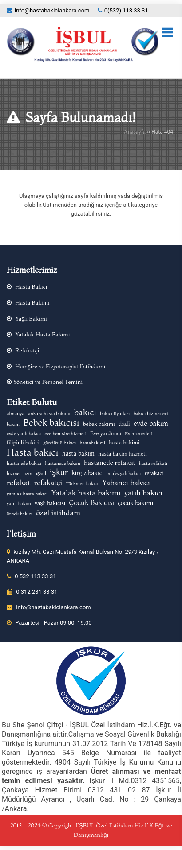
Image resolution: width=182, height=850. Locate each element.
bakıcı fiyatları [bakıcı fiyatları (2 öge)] (115, 414)
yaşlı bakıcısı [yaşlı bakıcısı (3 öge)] (50, 503)
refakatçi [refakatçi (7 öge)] (48, 482)
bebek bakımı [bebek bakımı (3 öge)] (99, 424)
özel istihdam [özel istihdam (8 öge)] (58, 512)
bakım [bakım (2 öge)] (13, 424)
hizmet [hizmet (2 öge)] (14, 473)
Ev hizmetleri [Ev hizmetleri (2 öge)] (138, 434)
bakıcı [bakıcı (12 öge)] (85, 412)
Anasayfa (135, 131)
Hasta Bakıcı (31, 286)
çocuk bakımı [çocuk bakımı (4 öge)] (135, 502)
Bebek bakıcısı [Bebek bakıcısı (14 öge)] (51, 422)
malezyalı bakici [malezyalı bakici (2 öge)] (124, 473)
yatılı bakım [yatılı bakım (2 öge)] (19, 503)
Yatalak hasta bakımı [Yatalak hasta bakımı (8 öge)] (85, 492)
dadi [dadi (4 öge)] (124, 423)
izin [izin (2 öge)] (28, 473)
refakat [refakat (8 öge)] (18, 482)
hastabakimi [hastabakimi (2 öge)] (92, 443)
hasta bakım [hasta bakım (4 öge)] (78, 453)
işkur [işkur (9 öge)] (59, 472)
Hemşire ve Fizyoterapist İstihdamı (60, 366)
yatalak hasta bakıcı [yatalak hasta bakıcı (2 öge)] (27, 494)
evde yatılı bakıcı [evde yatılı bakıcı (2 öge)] (24, 434)
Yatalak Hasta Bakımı (42, 334)
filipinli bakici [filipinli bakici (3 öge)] (23, 442)
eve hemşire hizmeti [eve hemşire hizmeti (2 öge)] (66, 434)
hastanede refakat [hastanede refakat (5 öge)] (109, 463)
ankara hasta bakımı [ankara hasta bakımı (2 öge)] (49, 414)
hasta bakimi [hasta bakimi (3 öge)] (124, 442)
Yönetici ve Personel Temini (47, 381)
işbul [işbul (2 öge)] (41, 473)
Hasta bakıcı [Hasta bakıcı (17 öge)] (33, 452)
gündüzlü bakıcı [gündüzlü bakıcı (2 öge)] (59, 443)
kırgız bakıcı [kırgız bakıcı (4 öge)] (87, 472)
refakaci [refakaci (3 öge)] (154, 473)
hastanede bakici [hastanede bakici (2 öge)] (24, 463)
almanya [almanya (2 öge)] (15, 414)
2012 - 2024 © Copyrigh (40, 825)
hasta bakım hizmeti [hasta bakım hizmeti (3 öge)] (122, 453)
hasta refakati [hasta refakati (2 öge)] (153, 463)
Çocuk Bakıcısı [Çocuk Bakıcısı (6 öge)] (91, 502)
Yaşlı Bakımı (31, 318)
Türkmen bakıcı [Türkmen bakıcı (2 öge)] (82, 484)
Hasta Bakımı (32, 302)
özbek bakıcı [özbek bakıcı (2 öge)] (19, 514)
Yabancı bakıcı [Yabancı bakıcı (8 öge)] (126, 482)
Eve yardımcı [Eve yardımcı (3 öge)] (105, 433)
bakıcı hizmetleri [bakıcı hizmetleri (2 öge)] (150, 414)
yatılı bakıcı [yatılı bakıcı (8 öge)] (143, 492)
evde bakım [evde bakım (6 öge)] (151, 423)
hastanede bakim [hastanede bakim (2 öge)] (62, 463)
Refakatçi (27, 350)
